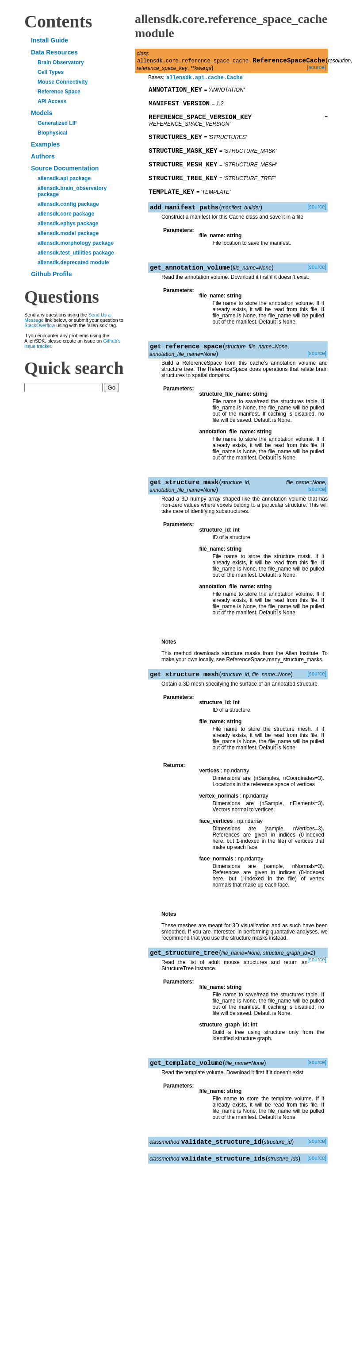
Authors (43, 156)
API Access (52, 101)
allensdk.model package (68, 233)
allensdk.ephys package (68, 223)
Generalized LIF (57, 123)
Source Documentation (65, 168)
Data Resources (54, 52)
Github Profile (51, 274)
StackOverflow (39, 325)
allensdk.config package (68, 204)
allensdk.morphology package (76, 243)
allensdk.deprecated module (73, 262)
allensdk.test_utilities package (76, 253)
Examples (45, 144)
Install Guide (49, 40)
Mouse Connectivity (63, 82)
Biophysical (52, 133)
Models (41, 112)
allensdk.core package (66, 214)
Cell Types (51, 72)
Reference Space (59, 92)
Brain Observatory (61, 62)
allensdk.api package (64, 178)
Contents (58, 21)
